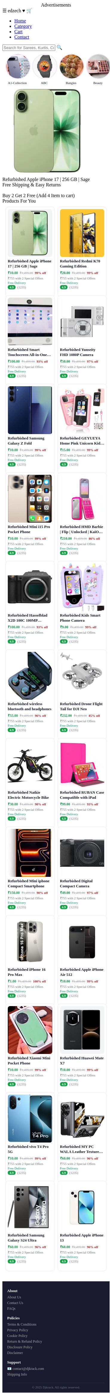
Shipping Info (17, 1374)
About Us (14, 1297)
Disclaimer (15, 1353)
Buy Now (11, 190)
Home (20, 20)
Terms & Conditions (21, 1324)
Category (23, 26)
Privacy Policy (17, 1330)
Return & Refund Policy (24, 1341)
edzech (15, 10)
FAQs (11, 1308)
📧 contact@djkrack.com (25, 1369)
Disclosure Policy (20, 1347)
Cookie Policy (17, 1336)
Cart (18, 31)
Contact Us (15, 1303)
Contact (21, 36)
